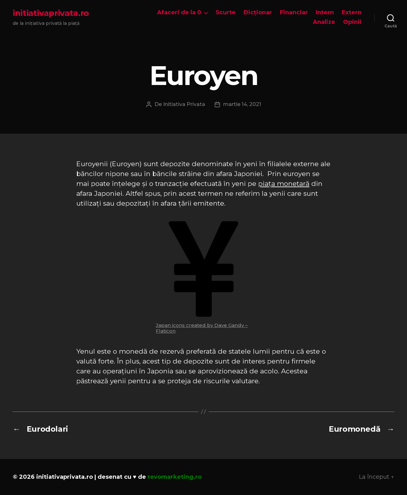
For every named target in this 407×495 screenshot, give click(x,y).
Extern (352, 12)
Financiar (294, 12)
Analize (324, 22)
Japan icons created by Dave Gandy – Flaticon (202, 328)
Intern (325, 12)
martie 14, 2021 (242, 104)
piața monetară (283, 183)
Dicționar (258, 12)
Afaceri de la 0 (179, 12)
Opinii (352, 22)
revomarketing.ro (175, 476)
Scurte (226, 12)
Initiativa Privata (184, 104)
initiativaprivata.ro (51, 13)
